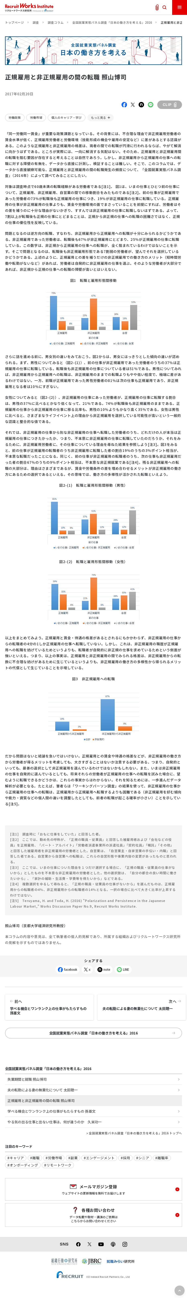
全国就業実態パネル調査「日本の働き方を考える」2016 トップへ (135, 1133)
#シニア (142, 1157)
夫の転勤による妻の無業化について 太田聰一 (141, 1002)
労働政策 (15, 117)
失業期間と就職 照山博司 (27, 1079)
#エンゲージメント (99, 1157)
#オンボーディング (22, 1165)
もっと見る (98, 117)
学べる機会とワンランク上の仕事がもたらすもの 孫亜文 (49, 1004)
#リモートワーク (58, 1165)
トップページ (14, 22)
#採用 (125, 1157)
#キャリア (15, 1157)
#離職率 (161, 1157)
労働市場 (36, 117)
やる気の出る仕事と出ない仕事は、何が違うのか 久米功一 (54, 1121)
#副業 (73, 1157)
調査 (36, 22)
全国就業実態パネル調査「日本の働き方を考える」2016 (112, 22)
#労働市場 (54, 1157)
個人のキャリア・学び (66, 117)
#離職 (35, 1157)
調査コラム (56, 22)
